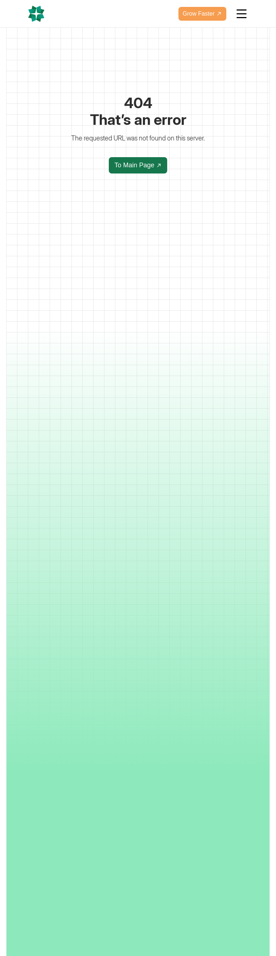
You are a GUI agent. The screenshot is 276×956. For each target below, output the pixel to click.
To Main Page (137, 165)
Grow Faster (202, 14)
